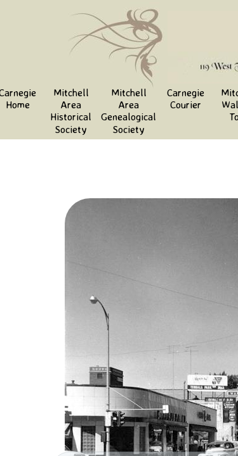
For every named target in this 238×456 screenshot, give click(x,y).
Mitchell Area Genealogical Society (128, 111)
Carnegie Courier (185, 98)
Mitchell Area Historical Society (70, 111)
